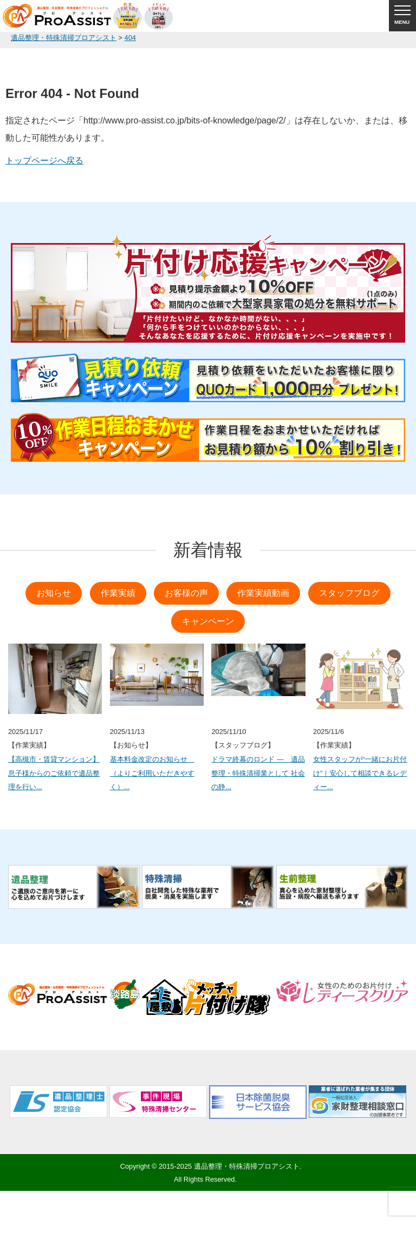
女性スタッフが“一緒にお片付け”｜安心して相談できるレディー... (360, 773)
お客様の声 (186, 593)
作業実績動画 (263, 593)
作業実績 (118, 593)
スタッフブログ (349, 593)
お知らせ (53, 593)
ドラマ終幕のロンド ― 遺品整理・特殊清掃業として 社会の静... (258, 773)
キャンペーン (208, 621)
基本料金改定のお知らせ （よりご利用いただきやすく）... (152, 773)
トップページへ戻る (44, 160)
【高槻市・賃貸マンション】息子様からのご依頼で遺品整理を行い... (54, 773)
